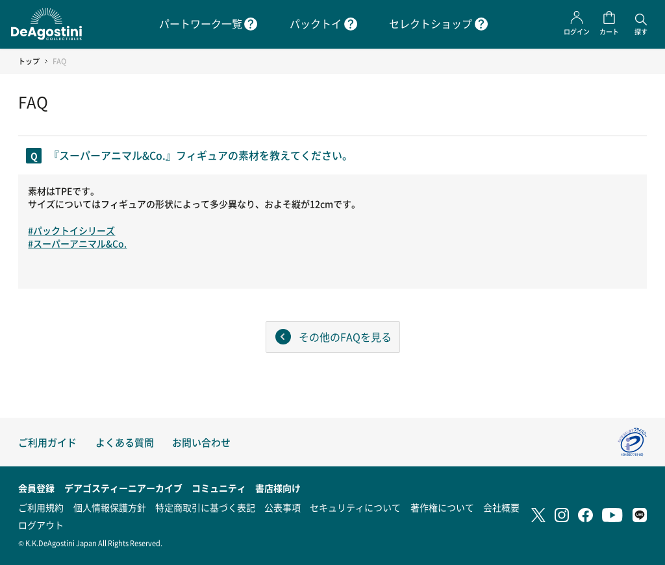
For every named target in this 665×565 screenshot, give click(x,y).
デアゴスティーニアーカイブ (123, 487)
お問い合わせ (201, 442)
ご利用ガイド (47, 442)
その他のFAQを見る (345, 336)
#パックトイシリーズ (71, 230)
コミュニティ (219, 487)
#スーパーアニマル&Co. (77, 243)
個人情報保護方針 (109, 507)
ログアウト (41, 524)
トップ (29, 61)
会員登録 (36, 487)
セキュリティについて (355, 507)
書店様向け (278, 487)
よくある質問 (124, 442)
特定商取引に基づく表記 (205, 507)
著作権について (442, 507)
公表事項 (282, 507)
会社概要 (501, 507)
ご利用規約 (41, 507)
